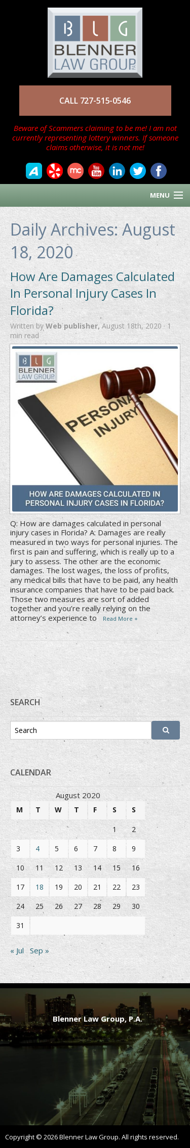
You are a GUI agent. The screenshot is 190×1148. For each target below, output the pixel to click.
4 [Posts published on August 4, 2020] (37, 848)
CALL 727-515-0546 (94, 100)
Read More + (120, 618)
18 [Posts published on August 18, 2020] (39, 887)
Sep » (39, 950)
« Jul (17, 950)
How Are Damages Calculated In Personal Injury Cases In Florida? (92, 293)
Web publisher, (74, 326)
